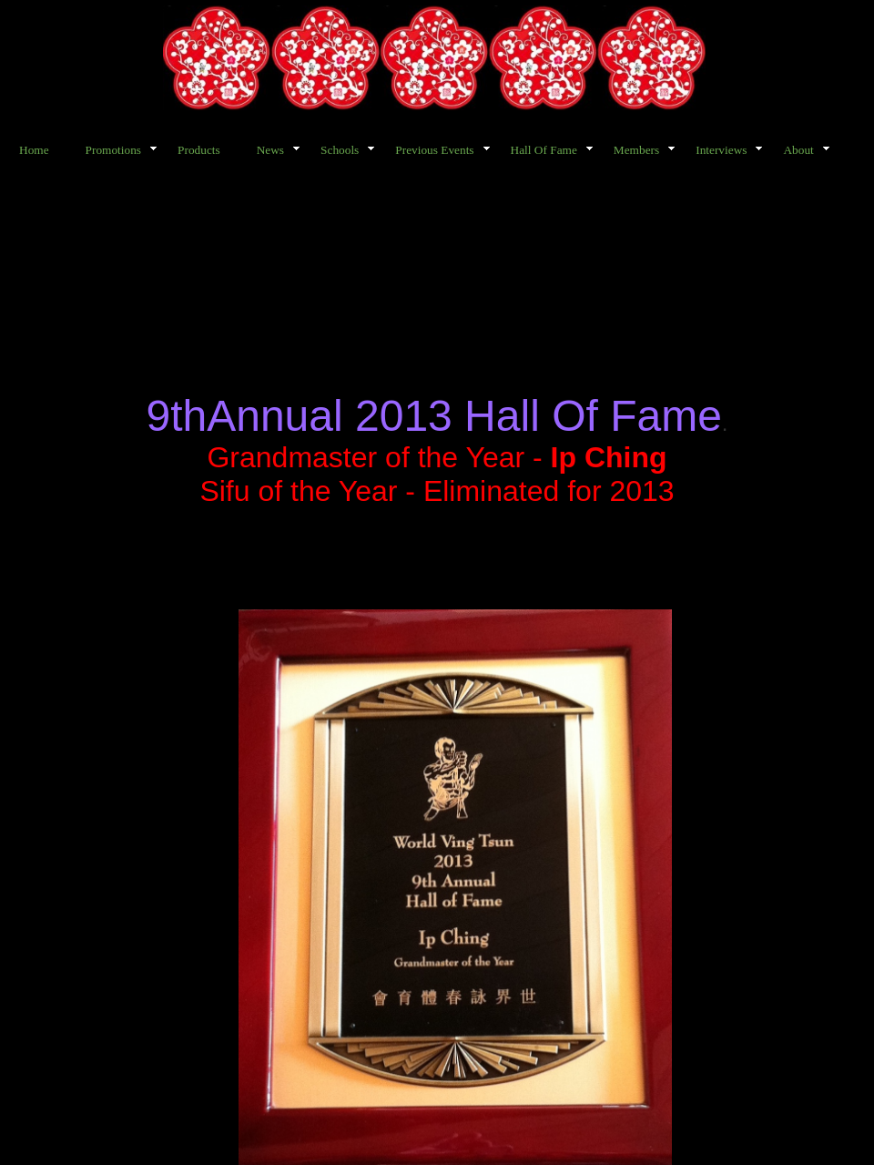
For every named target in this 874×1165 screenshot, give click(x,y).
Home (34, 150)
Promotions (113, 150)
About (798, 150)
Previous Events (434, 150)
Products (199, 150)
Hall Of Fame (544, 150)
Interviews (721, 150)
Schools (339, 150)
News (270, 150)
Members (636, 150)
